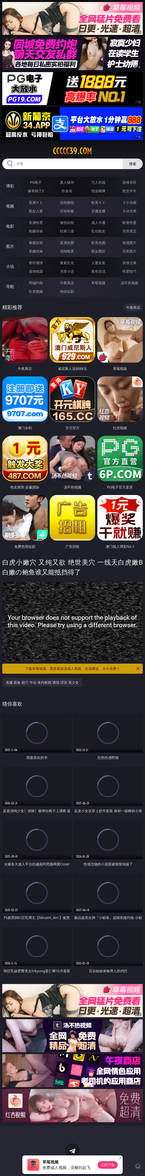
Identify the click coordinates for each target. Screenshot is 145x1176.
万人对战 (98, 182)
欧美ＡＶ (98, 202)
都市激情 (36, 262)
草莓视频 (98, 282)
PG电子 (36, 182)
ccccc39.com (72, 151)
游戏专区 (129, 182)
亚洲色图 (67, 242)
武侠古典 (129, 262)
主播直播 (98, 211)
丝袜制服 (67, 211)
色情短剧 (67, 291)
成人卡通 (98, 222)
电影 (10, 226)
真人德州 (67, 182)
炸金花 (67, 190)
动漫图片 (129, 242)
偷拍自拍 (67, 222)
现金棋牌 (98, 190)
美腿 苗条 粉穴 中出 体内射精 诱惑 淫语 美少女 (42, 682)
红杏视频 (36, 291)
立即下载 (108, 1164)
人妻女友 (98, 262)
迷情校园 (36, 271)
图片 (10, 246)
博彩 (10, 186)
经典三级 (67, 231)
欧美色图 (98, 242)
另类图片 (129, 251)
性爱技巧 (129, 271)
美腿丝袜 (36, 251)
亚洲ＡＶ (36, 202)
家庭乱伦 (67, 262)
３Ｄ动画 (129, 202)
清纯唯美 (67, 251)
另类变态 (129, 231)
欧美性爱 (129, 222)
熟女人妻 (36, 211)
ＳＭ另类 (129, 211)
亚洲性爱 (36, 222)
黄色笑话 (98, 271)
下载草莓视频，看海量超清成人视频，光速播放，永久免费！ (82, 669)
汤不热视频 (129, 282)
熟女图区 (98, 251)
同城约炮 (36, 282)
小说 (10, 266)
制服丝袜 (36, 231)
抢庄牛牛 (129, 190)
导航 (10, 286)
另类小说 (67, 271)
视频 (10, 206)
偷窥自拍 (36, 242)
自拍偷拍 (67, 202)
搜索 (132, 163)
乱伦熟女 (98, 231)
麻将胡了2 (36, 190)
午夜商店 (67, 282)
